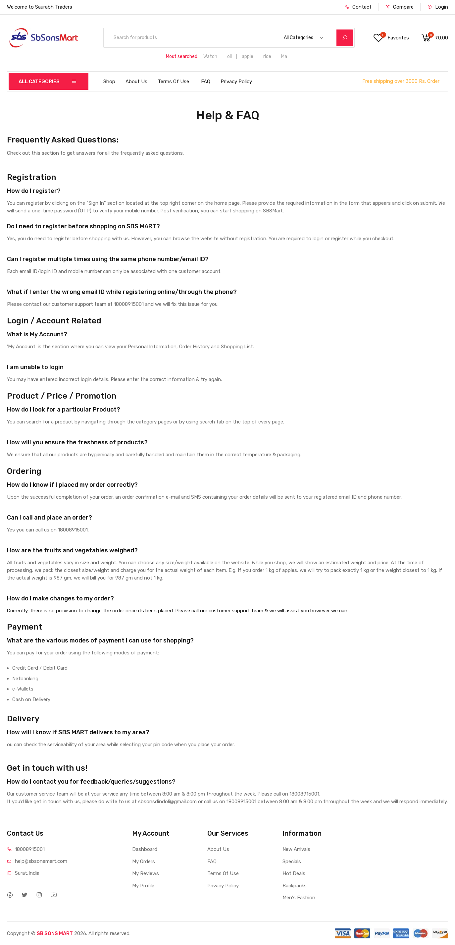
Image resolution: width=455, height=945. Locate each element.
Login (437, 7)
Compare (399, 7)
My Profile (143, 886)
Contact (358, 7)
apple (247, 56)
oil (229, 56)
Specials (291, 861)
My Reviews (145, 873)
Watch (210, 56)
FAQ (205, 81)
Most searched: (182, 56)
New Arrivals (296, 849)
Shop (109, 81)
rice (267, 56)
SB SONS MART (55, 933)
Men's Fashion (298, 898)
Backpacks (294, 886)
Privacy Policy (236, 81)
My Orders (143, 861)
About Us (136, 81)
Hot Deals (293, 873)
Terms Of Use (173, 81)
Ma (284, 56)
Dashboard (144, 849)
